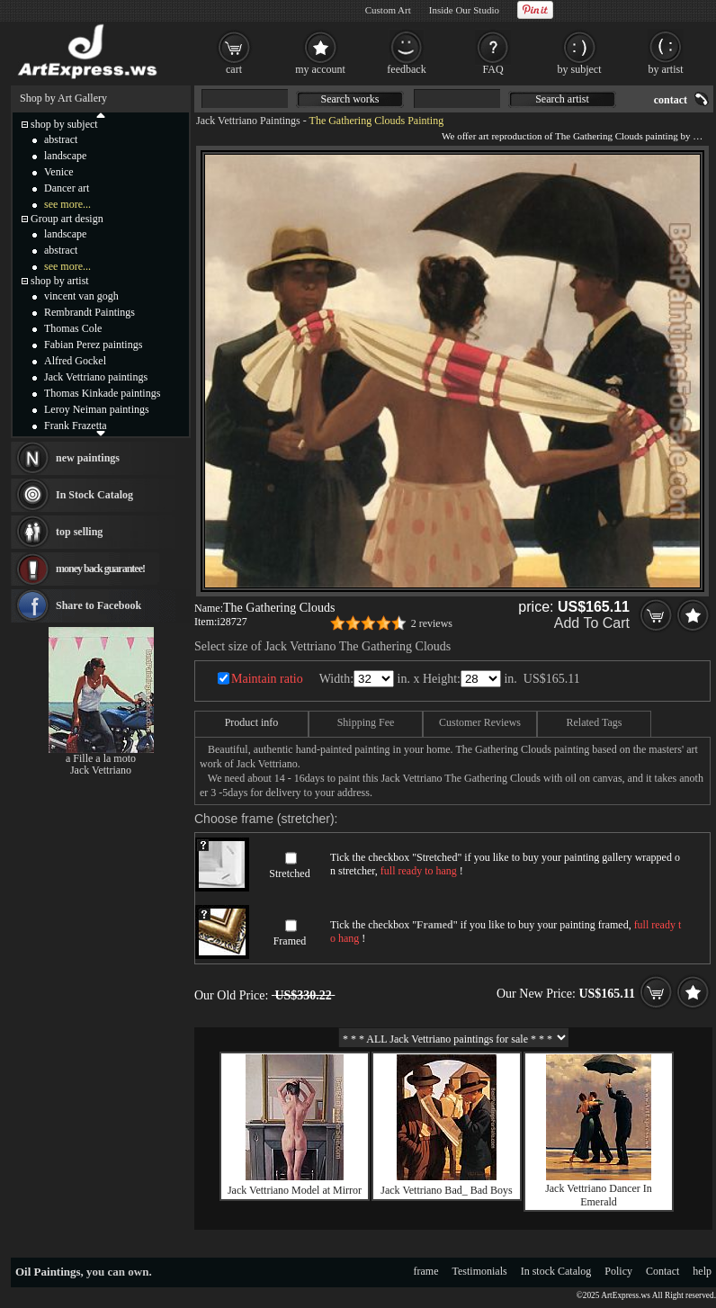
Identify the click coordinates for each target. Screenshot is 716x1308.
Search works (350, 99)
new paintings (88, 458)
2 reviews (431, 623)
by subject (580, 69)
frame (426, 1271)
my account (320, 69)
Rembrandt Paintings (89, 312)
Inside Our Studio (464, 9)
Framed (290, 941)
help (702, 1271)
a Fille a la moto (101, 758)
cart (234, 69)
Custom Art (388, 9)
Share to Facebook (98, 605)
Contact (662, 1271)
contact (670, 100)
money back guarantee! (100, 568)
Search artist (562, 99)
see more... (67, 204)
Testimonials (479, 1271)
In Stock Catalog (94, 494)
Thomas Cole (73, 328)
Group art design (67, 218)
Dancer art (66, 188)
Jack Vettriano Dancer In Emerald (598, 1195)
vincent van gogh (81, 296)
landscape (65, 155)
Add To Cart (592, 623)
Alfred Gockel (75, 360)
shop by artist (60, 280)
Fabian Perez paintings (93, 344)
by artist (666, 69)
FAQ (492, 69)
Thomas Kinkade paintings (102, 393)
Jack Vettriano (100, 770)
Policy (618, 1271)
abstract (60, 139)
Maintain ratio (267, 678)
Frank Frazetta (75, 425)
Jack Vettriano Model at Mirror (295, 1190)
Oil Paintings (48, 1271)
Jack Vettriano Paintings (248, 120)
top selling (79, 531)
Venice (59, 172)
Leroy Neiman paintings (96, 409)
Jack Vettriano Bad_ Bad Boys (446, 1190)
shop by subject (64, 124)
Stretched (289, 873)
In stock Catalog (556, 1271)
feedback (406, 69)
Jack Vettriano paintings (96, 377)
